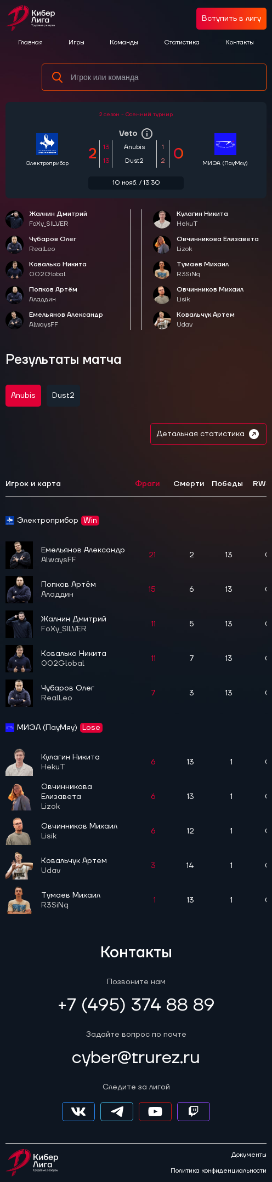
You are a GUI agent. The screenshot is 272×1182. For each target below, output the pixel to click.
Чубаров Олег (52, 244)
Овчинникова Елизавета (218, 244)
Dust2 (63, 396)
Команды (124, 42)
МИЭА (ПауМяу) (225, 163)
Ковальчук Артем (206, 320)
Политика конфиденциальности (219, 1171)
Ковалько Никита (58, 269)
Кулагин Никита (202, 219)
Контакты (239, 42)
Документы (249, 1155)
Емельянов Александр (66, 320)
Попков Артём (53, 295)
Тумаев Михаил (203, 269)
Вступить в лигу (231, 19)
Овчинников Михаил (210, 295)
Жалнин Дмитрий (58, 219)
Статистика (182, 42)
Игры (76, 42)
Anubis (23, 396)
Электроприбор (47, 163)
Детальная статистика (208, 434)
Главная (30, 42)
